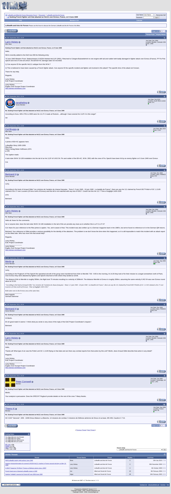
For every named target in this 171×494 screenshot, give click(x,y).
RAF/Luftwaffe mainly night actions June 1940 (19, 460)
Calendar (139, 20)
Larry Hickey (11, 42)
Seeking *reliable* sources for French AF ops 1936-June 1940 (23, 474)
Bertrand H (10, 174)
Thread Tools (150, 34)
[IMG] (7, 447)
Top (168, 484)
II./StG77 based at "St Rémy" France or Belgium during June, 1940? (25, 468)
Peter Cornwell (23, 381)
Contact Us (143, 484)
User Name (139, 15)
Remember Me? (160, 15)
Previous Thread (81, 430)
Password (139, 17)
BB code (7, 444)
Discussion (42, 15)
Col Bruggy (11, 129)
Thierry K (10, 408)
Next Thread (91, 430)
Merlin (8, 261)
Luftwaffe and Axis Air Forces (55, 15)
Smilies (7, 446)
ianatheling (21, 102)
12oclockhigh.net (153, 484)
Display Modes (161, 34)
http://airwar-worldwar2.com (15, 88)
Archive (163, 484)
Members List (74, 20)
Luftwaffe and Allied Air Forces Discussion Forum (22, 15)
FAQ (20, 20)
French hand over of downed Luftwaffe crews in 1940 (21, 471)
